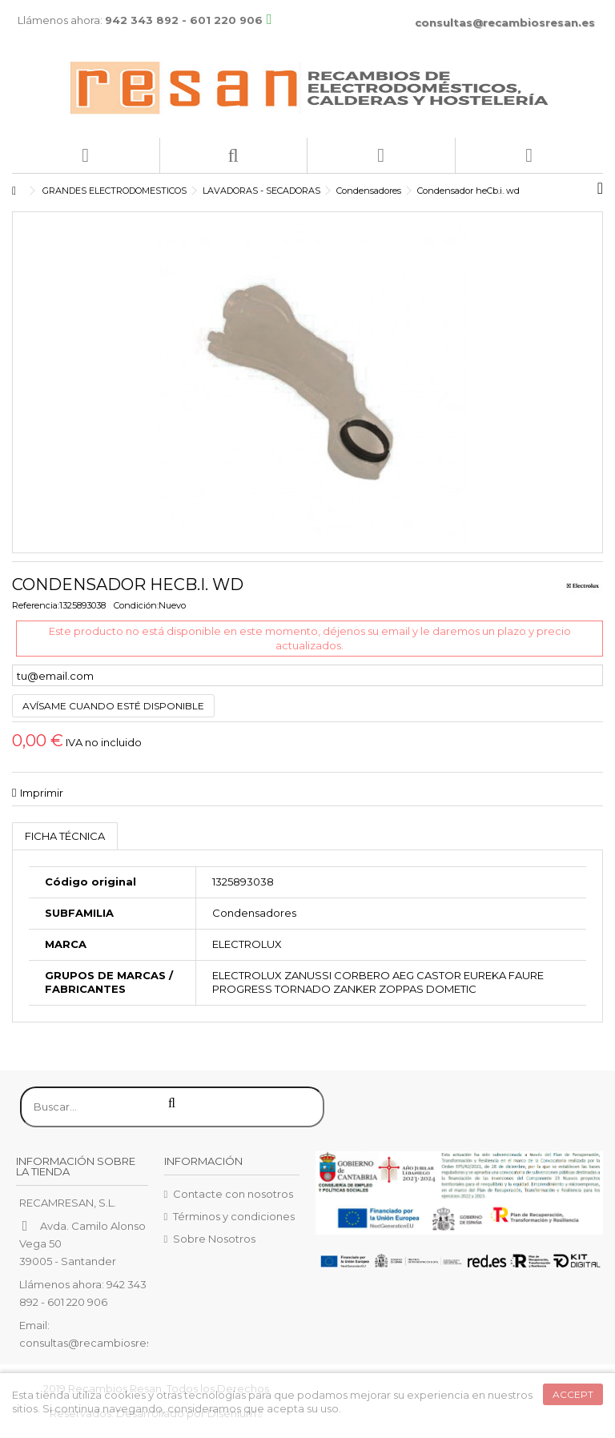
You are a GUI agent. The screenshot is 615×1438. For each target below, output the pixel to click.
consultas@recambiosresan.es (505, 22)
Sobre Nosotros (214, 1238)
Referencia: (35, 605)
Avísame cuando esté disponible (113, 706)
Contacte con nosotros (233, 1193)
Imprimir (41, 792)
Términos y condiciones (234, 1216)
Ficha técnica (65, 835)
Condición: (136, 605)
